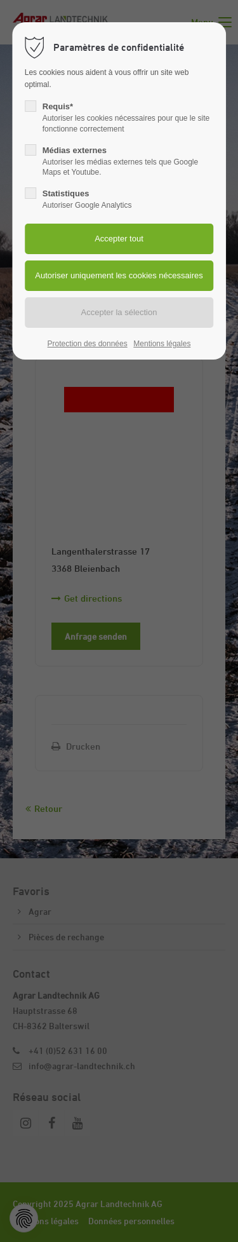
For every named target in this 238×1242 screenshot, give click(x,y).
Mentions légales (161, 343)
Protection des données (88, 343)
